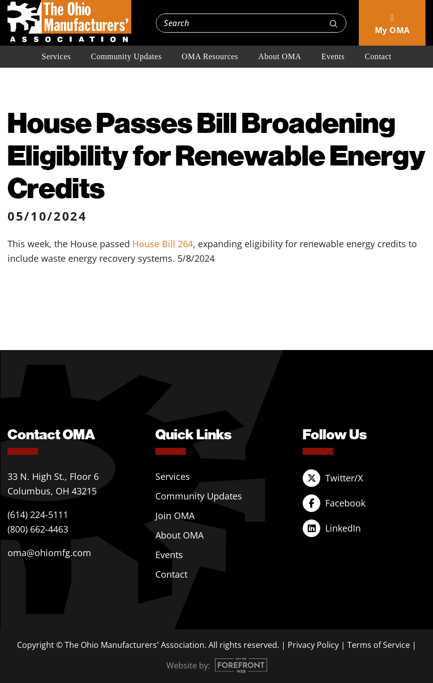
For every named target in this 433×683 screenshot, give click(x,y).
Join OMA (174, 515)
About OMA (279, 56)
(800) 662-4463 (38, 529)
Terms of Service (378, 644)
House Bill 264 (162, 244)
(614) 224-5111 (38, 514)
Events (333, 56)
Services (56, 56)
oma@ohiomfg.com (49, 553)
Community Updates (126, 56)
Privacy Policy (313, 644)
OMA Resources (210, 56)
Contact (378, 56)
